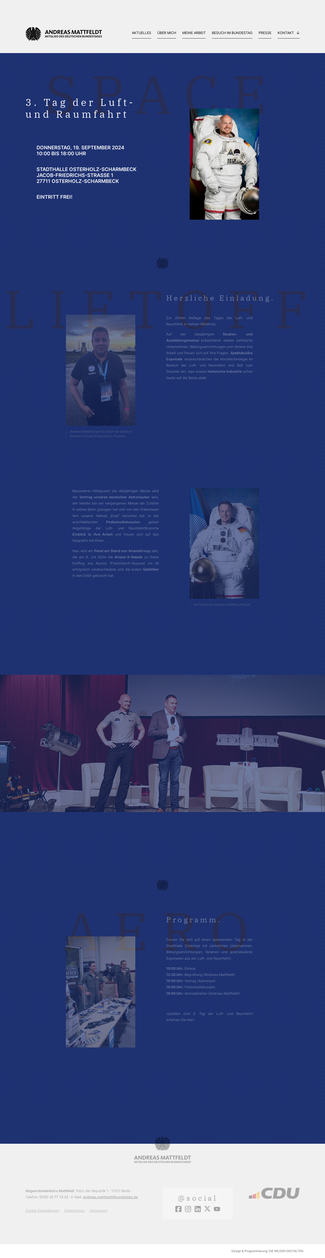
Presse (265, 33)
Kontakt (286, 33)
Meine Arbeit (194, 33)
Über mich (166, 33)
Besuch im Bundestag (232, 33)
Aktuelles (141, 33)
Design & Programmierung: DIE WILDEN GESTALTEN (267, 1251)
